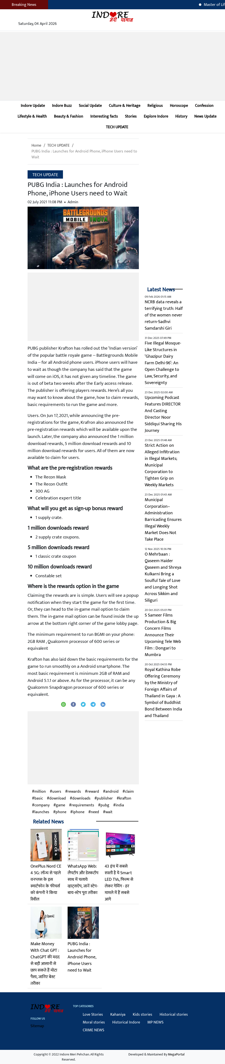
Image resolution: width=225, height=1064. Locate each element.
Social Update (90, 105)
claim (129, 792)
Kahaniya (117, 1014)
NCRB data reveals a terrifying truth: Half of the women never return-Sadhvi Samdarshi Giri (164, 315)
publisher (105, 798)
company (42, 805)
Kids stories (142, 1014)
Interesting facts (104, 116)
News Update (205, 116)
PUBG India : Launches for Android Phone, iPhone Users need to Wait (84, 154)
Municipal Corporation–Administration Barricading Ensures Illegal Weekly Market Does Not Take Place (163, 519)
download (57, 798)
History (181, 116)
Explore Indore (156, 116)
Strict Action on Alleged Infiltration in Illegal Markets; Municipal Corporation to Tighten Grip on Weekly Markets (162, 465)
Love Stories (93, 1014)
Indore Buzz (62, 105)
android (112, 792)
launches (41, 812)
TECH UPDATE (117, 127)
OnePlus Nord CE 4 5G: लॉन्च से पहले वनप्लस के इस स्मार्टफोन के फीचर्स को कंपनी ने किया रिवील (46, 883)
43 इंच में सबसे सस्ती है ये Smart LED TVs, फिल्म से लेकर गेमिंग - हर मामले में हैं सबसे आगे (119, 883)
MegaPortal (176, 1054)
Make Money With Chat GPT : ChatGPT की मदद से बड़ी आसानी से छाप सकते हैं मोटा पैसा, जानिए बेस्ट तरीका (45, 963)
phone (61, 812)
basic (38, 798)
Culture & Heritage (124, 105)
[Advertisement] (112, 66)
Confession (204, 105)
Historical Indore (126, 1022)
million (40, 792)
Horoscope (179, 105)
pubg (105, 805)
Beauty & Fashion (68, 116)
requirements (83, 805)
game (60, 805)
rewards (74, 792)
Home (36, 145)
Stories (131, 116)
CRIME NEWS (93, 1030)
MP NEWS (155, 1022)
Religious (155, 105)
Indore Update (33, 105)
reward (93, 792)
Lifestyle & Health (32, 116)
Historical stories (174, 1014)
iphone (78, 812)
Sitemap (37, 1026)
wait (108, 812)
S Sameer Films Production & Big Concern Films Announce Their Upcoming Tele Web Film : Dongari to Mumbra (163, 635)
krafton (125, 798)
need (95, 812)
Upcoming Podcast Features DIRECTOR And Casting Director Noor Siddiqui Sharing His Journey (163, 414)
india (120, 805)
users (56, 792)
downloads (81, 798)
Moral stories (94, 1022)
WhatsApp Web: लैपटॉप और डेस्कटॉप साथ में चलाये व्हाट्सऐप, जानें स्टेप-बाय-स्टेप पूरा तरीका (83, 879)
